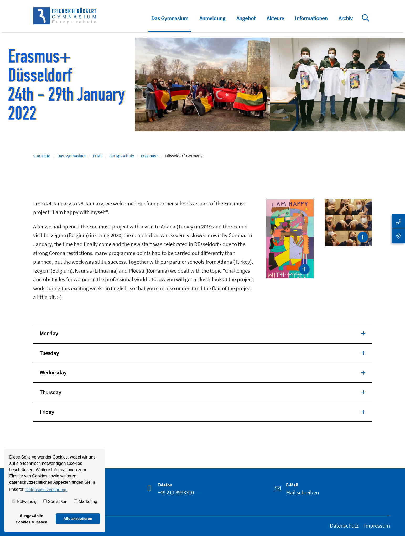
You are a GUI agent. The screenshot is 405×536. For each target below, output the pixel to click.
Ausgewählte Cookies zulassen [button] (31, 519)
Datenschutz (344, 525)
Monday (202, 333)
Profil (97, 155)
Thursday (202, 392)
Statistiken (55, 501)
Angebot (246, 18)
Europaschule (122, 155)
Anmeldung (212, 18)
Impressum (377, 525)
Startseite (41, 155)
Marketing (85, 501)
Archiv (346, 18)
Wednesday (202, 372)
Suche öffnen (366, 21)
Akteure (275, 18)
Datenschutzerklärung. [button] (46, 489)
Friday (202, 411)
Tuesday (202, 353)
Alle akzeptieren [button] (77, 519)
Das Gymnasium (169, 18)
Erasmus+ (149, 155)
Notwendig (24, 501)
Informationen (311, 18)
